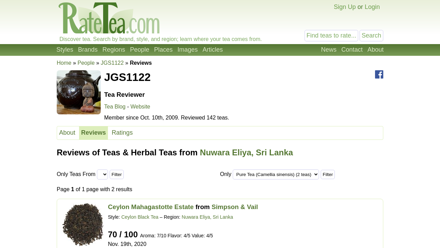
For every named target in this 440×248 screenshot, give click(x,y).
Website (140, 107)
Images (187, 49)
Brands (88, 49)
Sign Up (345, 6)
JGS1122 (112, 63)
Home (64, 63)
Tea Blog (114, 107)
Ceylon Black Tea (139, 217)
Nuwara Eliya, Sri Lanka (246, 152)
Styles (64, 49)
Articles (212, 49)
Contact (352, 49)
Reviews (93, 132)
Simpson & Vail (234, 206)
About (375, 49)
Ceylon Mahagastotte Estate (151, 206)
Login (372, 6)
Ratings (122, 132)
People (139, 49)
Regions (113, 49)
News (329, 49)
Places (163, 49)
